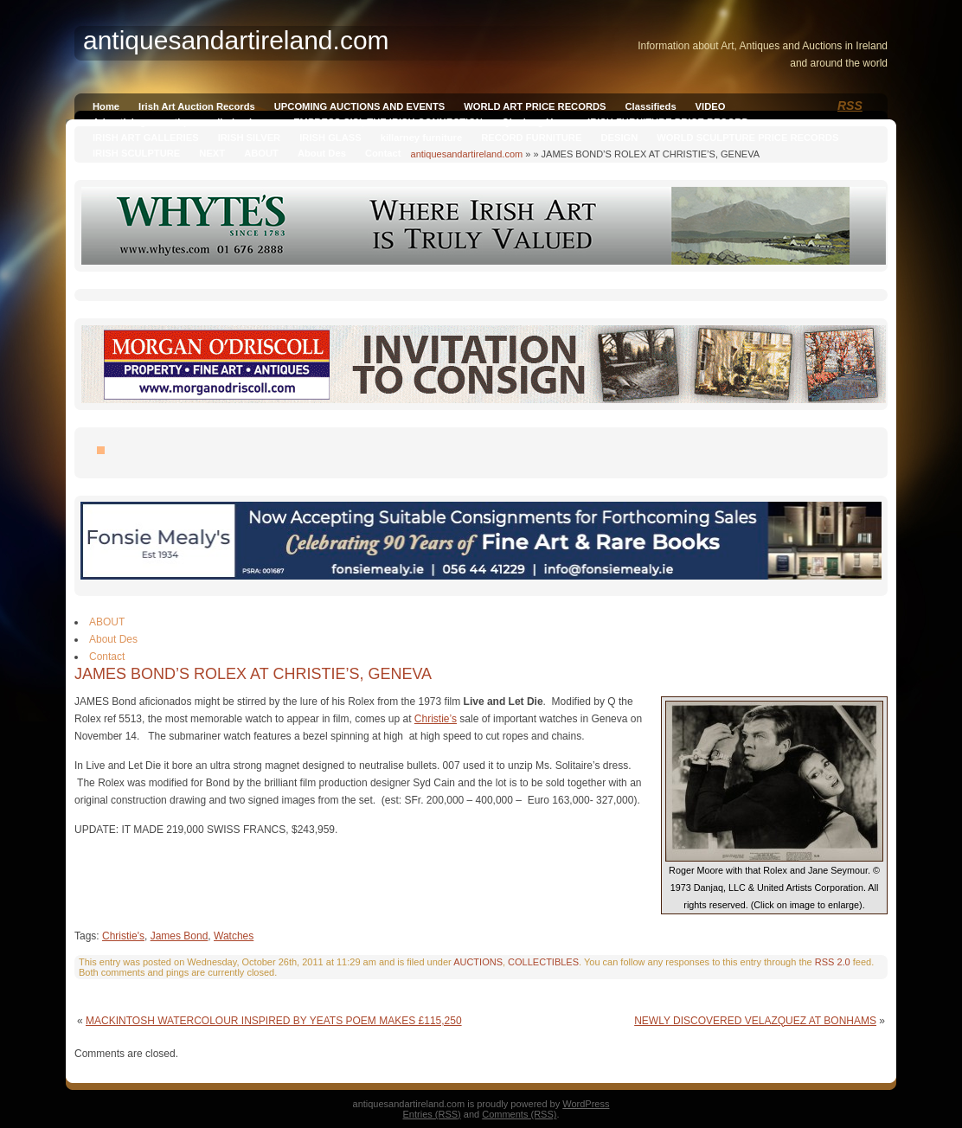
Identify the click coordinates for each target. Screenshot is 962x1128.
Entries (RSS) (432, 1114)
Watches (233, 936)
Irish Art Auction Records (196, 106)
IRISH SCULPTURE (136, 153)
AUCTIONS (478, 962)
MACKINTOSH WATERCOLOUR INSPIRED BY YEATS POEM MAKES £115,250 (274, 1021)
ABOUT (261, 153)
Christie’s (435, 719)
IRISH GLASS (330, 137)
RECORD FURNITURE (531, 137)
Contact (383, 153)
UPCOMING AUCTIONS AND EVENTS (359, 106)
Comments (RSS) (519, 1114)
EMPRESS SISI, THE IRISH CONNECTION (388, 122)
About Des (322, 153)
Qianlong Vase (535, 122)
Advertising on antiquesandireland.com (183, 122)
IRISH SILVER (249, 137)
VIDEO (711, 106)
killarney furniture (422, 137)
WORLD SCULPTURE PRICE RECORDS (747, 137)
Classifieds (651, 106)
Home (106, 106)
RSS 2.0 (832, 962)
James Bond (179, 936)
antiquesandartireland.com (467, 154)
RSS (850, 105)
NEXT (212, 153)
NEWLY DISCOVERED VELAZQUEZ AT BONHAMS (755, 1021)
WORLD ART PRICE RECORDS (535, 106)
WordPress (585, 1104)
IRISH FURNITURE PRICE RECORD (667, 122)
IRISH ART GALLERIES (146, 137)
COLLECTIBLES (543, 962)
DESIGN (619, 137)
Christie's (123, 936)
